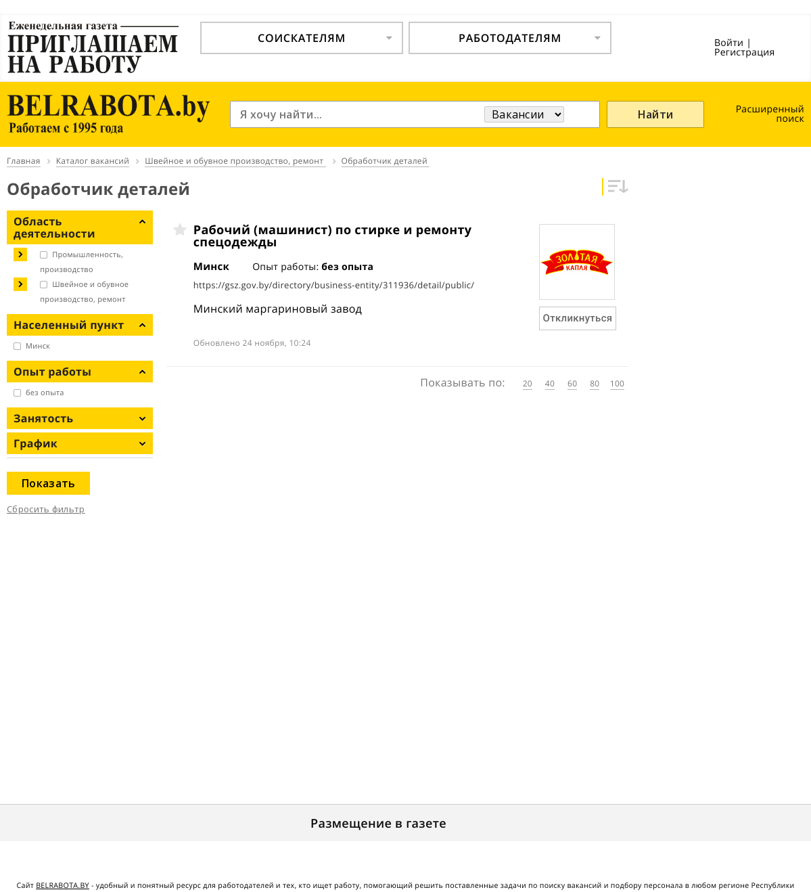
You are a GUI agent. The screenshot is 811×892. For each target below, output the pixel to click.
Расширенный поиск (770, 114)
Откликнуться (578, 318)
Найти (656, 114)
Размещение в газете (378, 824)
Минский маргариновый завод (277, 308)
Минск (38, 346)
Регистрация (744, 52)
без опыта (45, 393)
